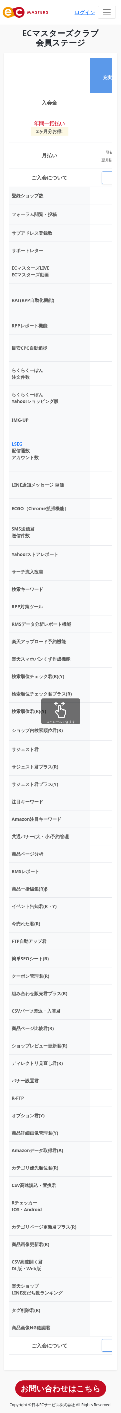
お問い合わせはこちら (61, 1388)
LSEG (17, 444)
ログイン (85, 12)
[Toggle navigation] (107, 12)
